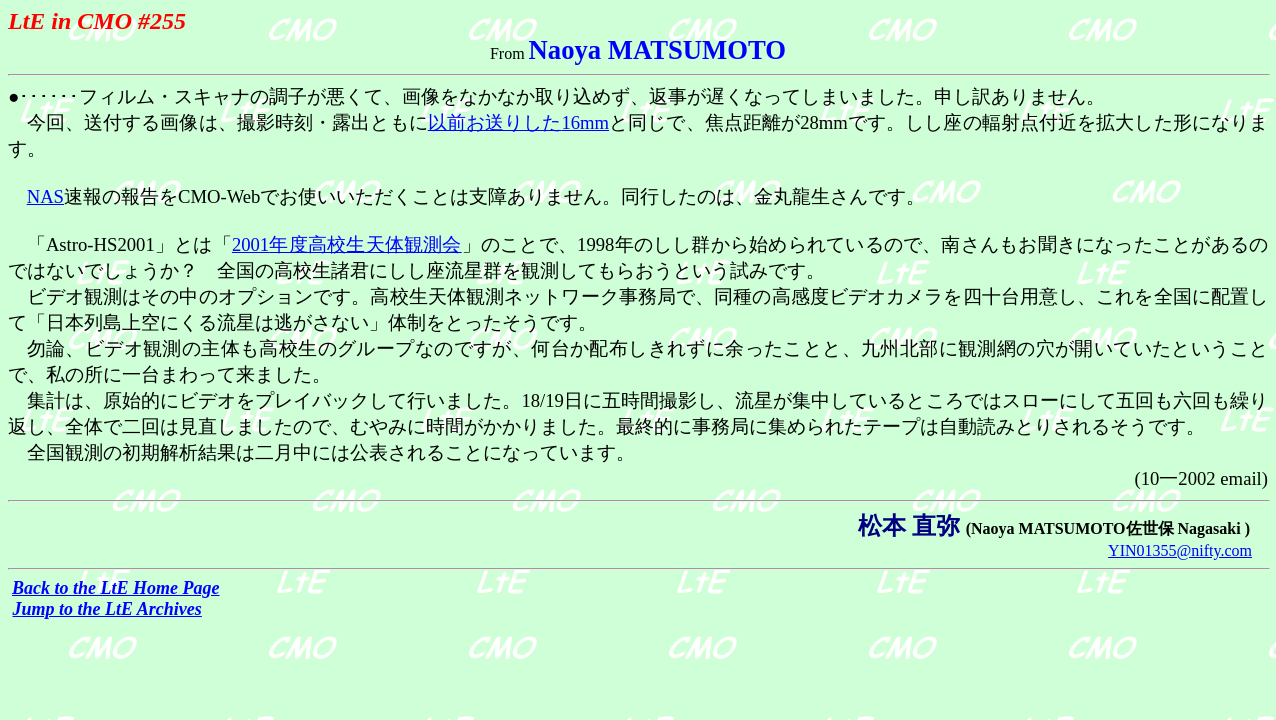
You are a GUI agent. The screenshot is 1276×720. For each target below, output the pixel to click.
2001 (347, 244)
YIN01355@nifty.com (1180, 550)
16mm (518, 122)
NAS (45, 196)
